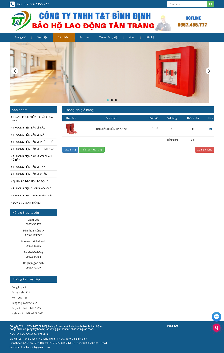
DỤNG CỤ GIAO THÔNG (27, 202)
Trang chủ (20, 37)
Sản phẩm (63, 37)
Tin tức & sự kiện (108, 37)
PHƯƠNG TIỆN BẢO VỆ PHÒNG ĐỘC (34, 142)
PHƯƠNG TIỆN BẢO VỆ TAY (29, 166)
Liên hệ (150, 37)
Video (132, 37)
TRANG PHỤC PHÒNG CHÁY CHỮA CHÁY (32, 118)
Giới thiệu (42, 37)
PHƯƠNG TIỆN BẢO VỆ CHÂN (30, 174)
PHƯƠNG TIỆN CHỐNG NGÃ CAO (32, 188)
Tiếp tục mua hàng (91, 149)
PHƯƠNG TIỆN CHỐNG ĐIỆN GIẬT (32, 195)
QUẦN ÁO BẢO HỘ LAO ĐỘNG (30, 181)
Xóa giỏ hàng (204, 149)
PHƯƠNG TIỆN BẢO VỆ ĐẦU (29, 127)
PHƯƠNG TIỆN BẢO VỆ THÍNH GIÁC (33, 149)
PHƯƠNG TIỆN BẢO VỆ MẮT (29, 134)
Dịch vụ (84, 37)
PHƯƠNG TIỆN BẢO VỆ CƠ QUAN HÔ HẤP (31, 158)
